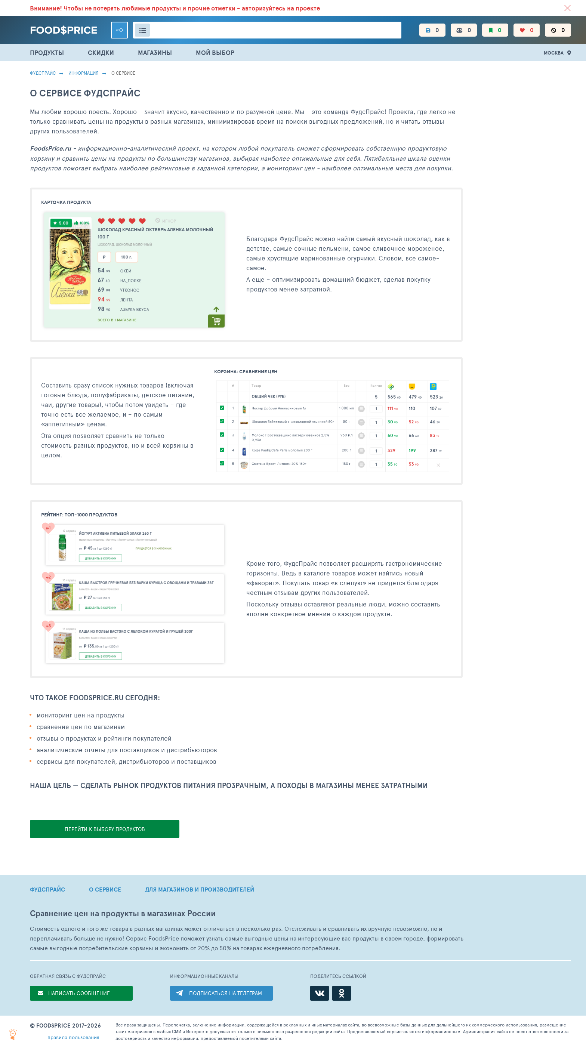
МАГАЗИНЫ (155, 52)
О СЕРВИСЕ (105, 889)
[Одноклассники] (341, 993)
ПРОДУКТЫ (47, 52)
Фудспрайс (43, 73)
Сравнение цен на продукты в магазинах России (123, 913)
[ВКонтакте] (319, 993)
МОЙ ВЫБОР (215, 52)
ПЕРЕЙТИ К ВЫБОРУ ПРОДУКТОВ (105, 829)
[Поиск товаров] (267, 30)
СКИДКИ (101, 52)
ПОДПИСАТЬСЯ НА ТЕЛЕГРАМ (225, 993)
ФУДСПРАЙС (47, 889)
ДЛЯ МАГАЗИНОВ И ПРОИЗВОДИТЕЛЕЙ (199, 889)
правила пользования (73, 1037)
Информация (83, 73)
